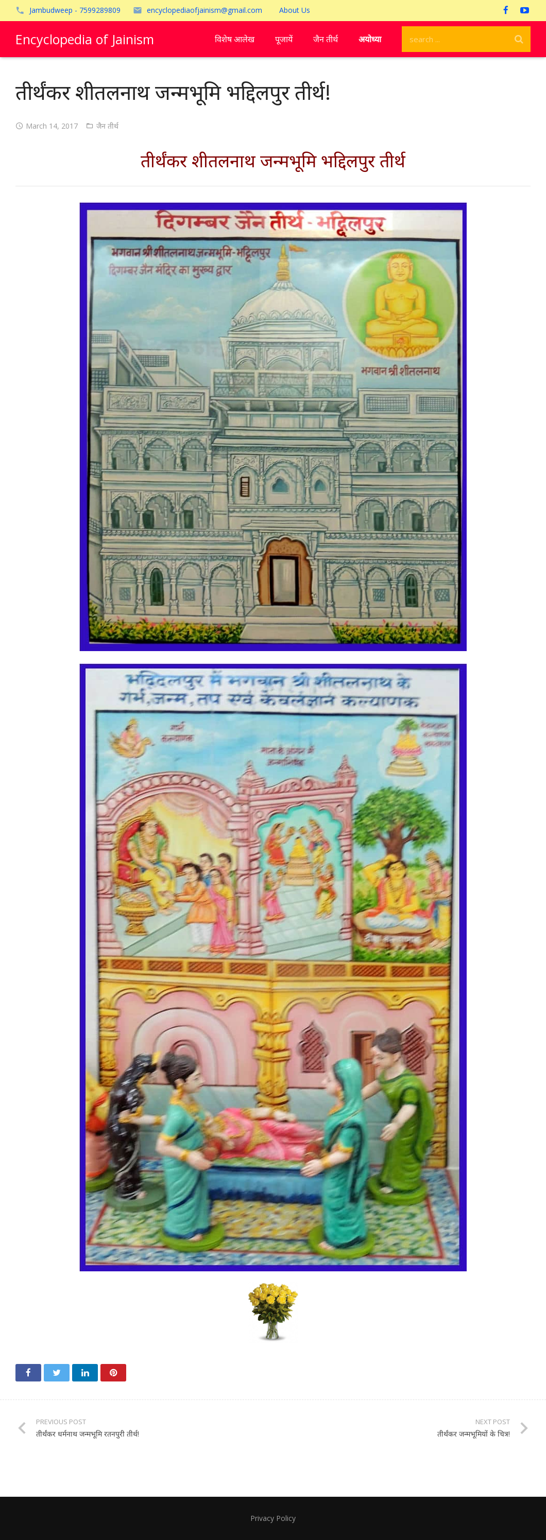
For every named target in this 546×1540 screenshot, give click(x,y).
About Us (294, 10)
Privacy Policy (273, 1518)
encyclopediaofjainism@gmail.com (204, 10)
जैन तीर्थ (107, 126)
